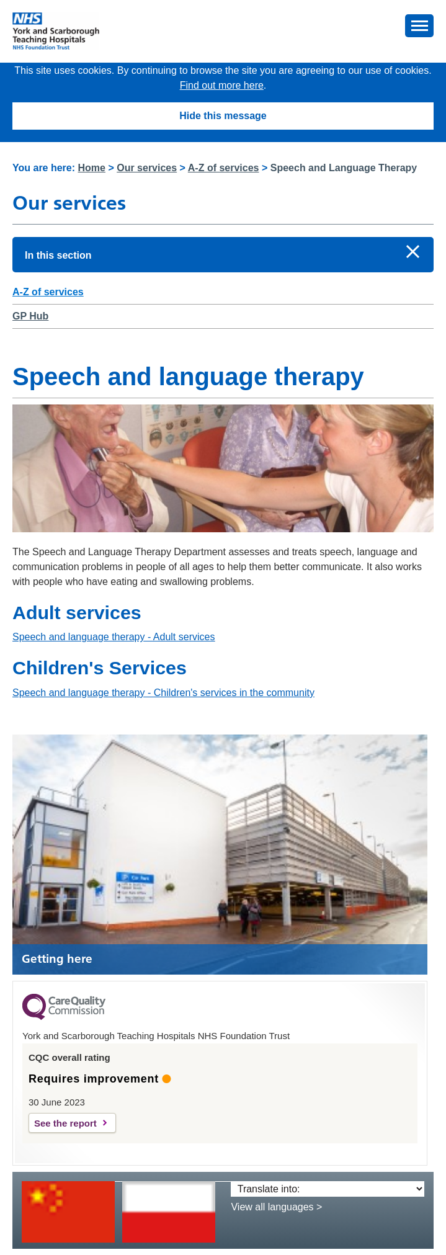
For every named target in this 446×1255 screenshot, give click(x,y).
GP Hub (30, 316)
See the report (65, 1123)
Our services (147, 168)
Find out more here (222, 85)
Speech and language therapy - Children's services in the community (163, 692)
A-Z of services (223, 168)
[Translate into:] (327, 1189)
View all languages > (276, 1207)
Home (91, 168)
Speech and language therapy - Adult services (113, 637)
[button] (419, 25)
